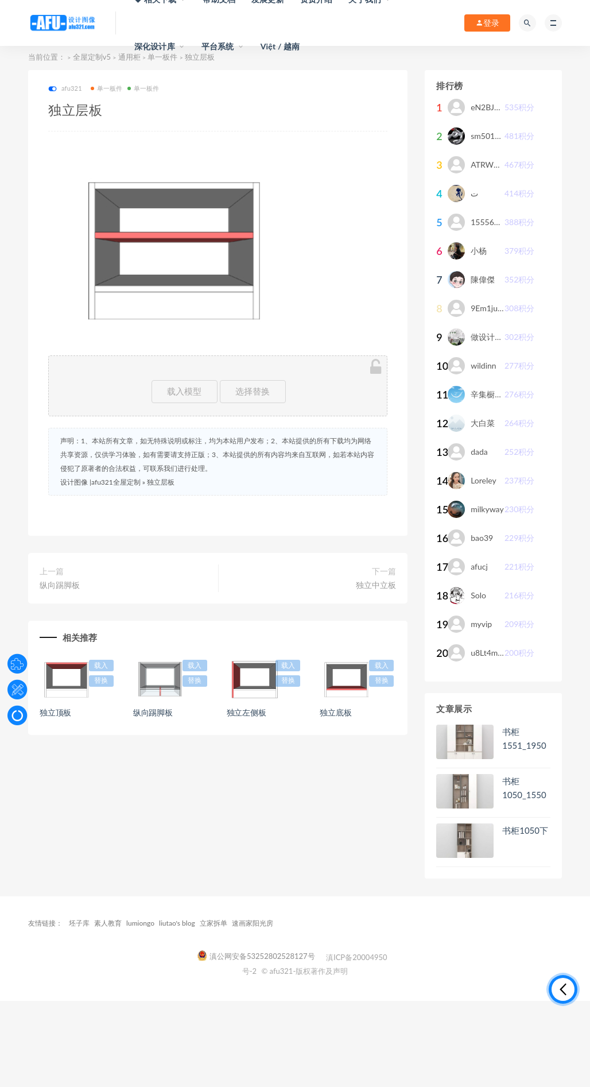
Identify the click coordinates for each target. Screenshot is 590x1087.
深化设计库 (154, 46)
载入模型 (184, 391)
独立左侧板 (246, 712)
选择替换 (252, 391)
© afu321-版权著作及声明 (304, 971)
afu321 (65, 88)
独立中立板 (376, 585)
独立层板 (160, 482)
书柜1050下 (525, 830)
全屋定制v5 (92, 56)
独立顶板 (55, 712)
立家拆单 (213, 923)
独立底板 (335, 712)
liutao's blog (177, 923)
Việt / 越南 (280, 46)
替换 (101, 680)
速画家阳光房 (252, 923)
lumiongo (140, 923)
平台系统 (217, 46)
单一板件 (107, 88)
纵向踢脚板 (60, 585)
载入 (101, 666)
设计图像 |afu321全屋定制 (100, 482)
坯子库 (79, 923)
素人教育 (108, 923)
